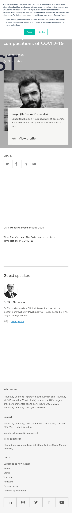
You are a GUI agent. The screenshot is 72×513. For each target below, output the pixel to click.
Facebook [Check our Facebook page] (48, 502)
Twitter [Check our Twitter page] (36, 502)
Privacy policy (11, 486)
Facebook (16, 164)
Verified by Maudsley (15, 490)
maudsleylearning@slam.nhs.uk (21, 433)
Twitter (7, 164)
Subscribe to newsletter (17, 463)
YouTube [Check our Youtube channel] (62, 502)
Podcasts (8, 481)
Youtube (8, 477)
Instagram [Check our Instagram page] (23, 502)
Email (34, 164)
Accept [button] (29, 32)
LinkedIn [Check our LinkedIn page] (10, 502)
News (7, 468)
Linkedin (25, 164)
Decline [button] (42, 32)
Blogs (7, 472)
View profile (24, 138)
